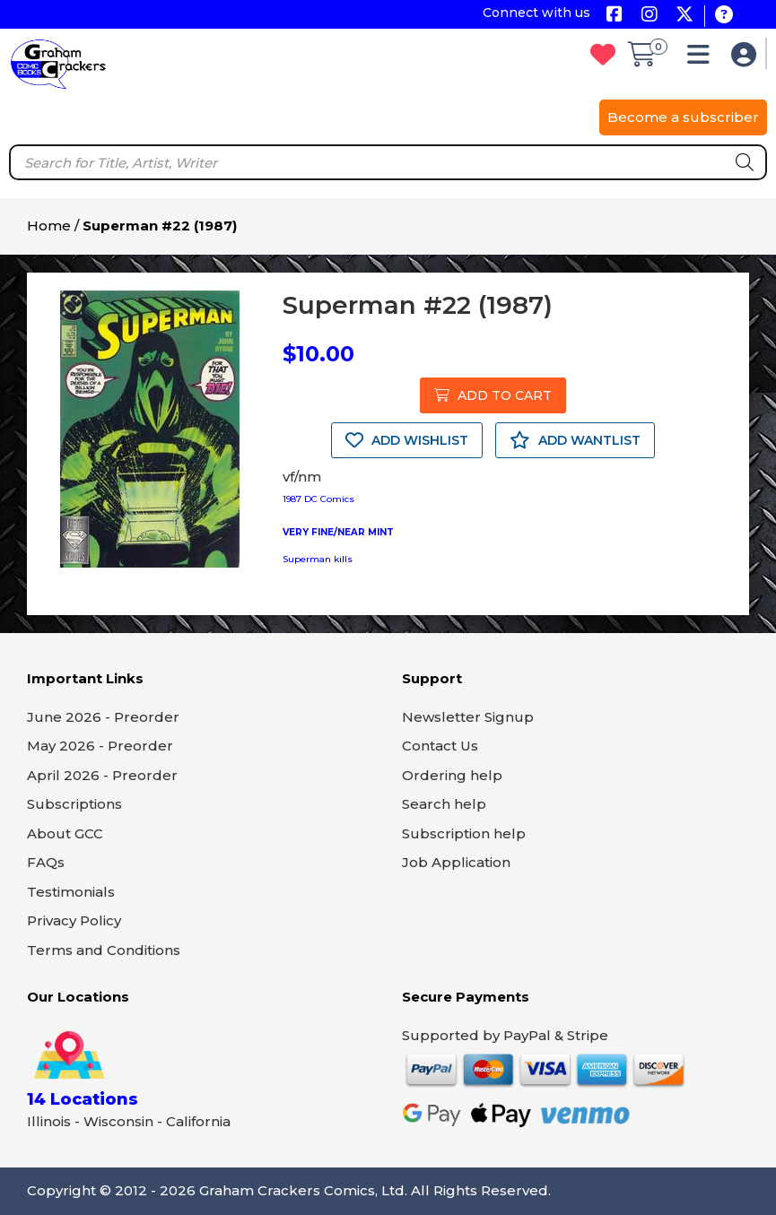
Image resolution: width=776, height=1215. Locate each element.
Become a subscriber (683, 117)
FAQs (46, 862)
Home (49, 225)
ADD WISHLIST (406, 440)
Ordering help (452, 775)
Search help (444, 803)
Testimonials (71, 891)
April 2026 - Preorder (102, 775)
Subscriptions (74, 803)
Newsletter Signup (468, 716)
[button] (703, 58)
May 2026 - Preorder (100, 745)
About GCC (65, 833)
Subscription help (464, 833)
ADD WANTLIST (575, 440)
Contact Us (440, 745)
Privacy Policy (74, 920)
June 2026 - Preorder (103, 716)
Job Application (456, 862)
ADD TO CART (493, 395)
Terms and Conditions (103, 950)
